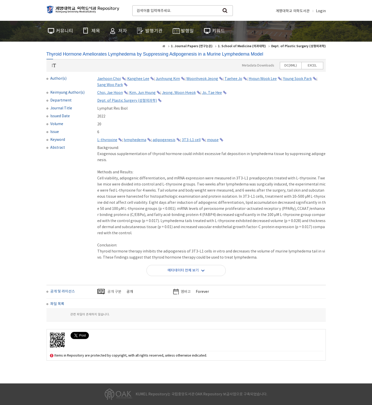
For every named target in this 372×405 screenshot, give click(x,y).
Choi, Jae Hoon (110, 93)
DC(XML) (290, 66)
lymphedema (135, 140)
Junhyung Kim (168, 79)
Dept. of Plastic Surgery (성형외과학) (127, 101)
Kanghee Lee (138, 79)
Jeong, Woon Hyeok (179, 93)
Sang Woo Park (110, 85)
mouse (213, 140)
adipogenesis (164, 140)
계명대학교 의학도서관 (293, 11)
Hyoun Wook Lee (263, 79)
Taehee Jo (233, 79)
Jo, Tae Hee (212, 93)
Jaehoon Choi (109, 79)
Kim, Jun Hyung (142, 93)
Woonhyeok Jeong (202, 79)
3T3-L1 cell (191, 140)
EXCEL (312, 66)
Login (321, 11)
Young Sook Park (297, 79)
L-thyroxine (107, 140)
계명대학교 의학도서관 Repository (84, 10)
